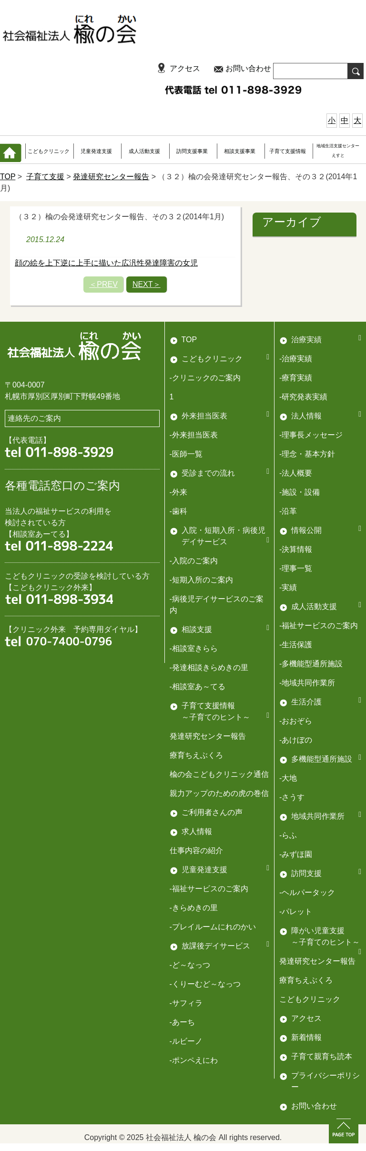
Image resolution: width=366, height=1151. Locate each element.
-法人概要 (295, 473)
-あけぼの (295, 740)
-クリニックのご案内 (205, 378)
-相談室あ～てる (197, 686)
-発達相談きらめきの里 (209, 667)
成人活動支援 (144, 151)
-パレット (295, 911)
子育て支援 (45, 177)
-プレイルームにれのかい (213, 927)
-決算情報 (295, 549)
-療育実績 (295, 378)
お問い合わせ (248, 68)
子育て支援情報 (287, 151)
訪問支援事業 (192, 151)
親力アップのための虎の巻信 (219, 793)
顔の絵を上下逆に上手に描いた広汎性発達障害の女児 (106, 263)
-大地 (288, 778)
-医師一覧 (186, 454)
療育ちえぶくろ (196, 755)
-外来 (178, 492)
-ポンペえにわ (194, 1060)
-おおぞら (295, 721)
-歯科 (178, 511)
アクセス (185, 68)
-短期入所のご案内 (201, 580)
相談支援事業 (239, 151)
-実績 (288, 587)
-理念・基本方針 (307, 454)
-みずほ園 (295, 854)
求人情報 (197, 831)
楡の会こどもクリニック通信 (219, 774)
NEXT (146, 284)
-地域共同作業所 (307, 683)
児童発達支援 (96, 151)
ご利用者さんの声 (212, 812)
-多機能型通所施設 (311, 664)
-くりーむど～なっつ (205, 984)
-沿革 (288, 511)
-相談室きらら (194, 648)
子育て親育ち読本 (321, 1056)
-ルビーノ (186, 1041)
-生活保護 (295, 645)
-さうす (292, 797)
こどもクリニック (49, 151)
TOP (7, 177)
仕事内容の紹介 (196, 850)
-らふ (288, 835)
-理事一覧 (295, 568)
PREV (103, 284)
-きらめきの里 (194, 908)
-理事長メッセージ (311, 435)
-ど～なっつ (190, 965)
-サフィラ (186, 1003)
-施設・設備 (299, 492)
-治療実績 (295, 359)
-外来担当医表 (194, 435)
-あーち (182, 1022)
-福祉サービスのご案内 (318, 625)
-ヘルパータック (307, 892)
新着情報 (306, 1037)
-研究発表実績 (303, 397)
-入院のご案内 (194, 561)
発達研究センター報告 (111, 177)
